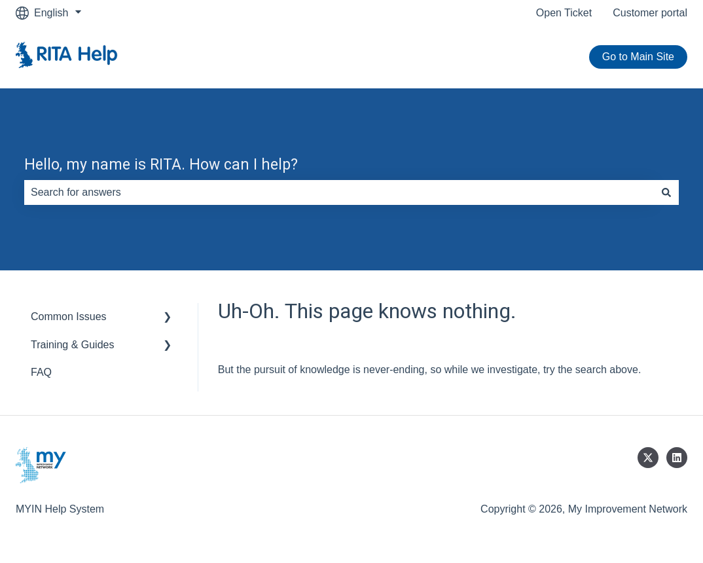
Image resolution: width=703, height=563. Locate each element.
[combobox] (339, 192)
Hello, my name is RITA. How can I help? (161, 164)
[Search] (666, 192)
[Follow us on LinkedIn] (676, 457)
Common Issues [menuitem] (69, 316)
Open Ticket (564, 12)
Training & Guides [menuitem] (72, 344)
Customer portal (650, 12)
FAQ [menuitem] (41, 372)
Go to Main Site (638, 56)
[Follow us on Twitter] (648, 457)
